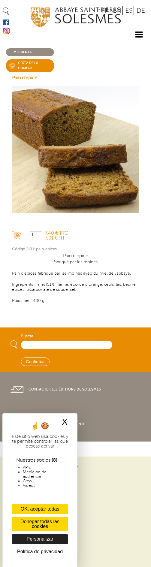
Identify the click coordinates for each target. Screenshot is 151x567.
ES (128, 10)
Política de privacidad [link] (40, 551)
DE (141, 10)
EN (117, 10)
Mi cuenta (23, 52)
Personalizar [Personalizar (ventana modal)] (40, 538)
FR (105, 10)
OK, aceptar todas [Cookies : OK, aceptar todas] (40, 508)
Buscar (27, 336)
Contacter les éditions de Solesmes (65, 389)
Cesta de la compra (28, 65)
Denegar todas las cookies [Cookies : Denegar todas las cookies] (39, 524)
